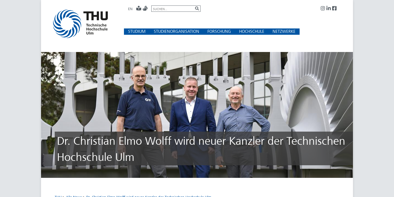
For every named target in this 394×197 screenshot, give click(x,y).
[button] (137, 31)
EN (130, 9)
